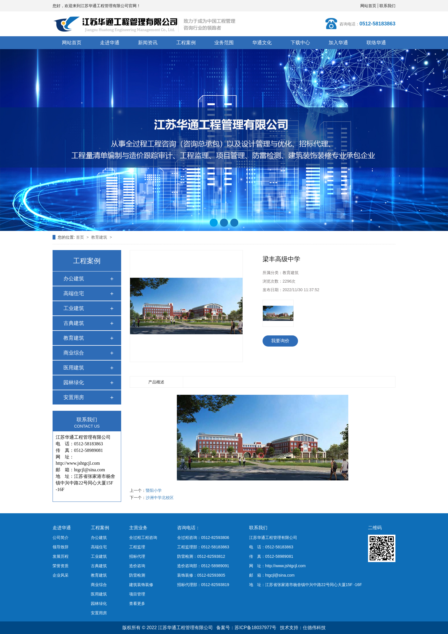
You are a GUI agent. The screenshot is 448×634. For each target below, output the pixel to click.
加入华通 (338, 42)
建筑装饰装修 (141, 584)
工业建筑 (73, 308)
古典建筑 (73, 323)
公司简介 (61, 537)
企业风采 (61, 575)
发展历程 (61, 556)
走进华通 (109, 42)
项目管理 (137, 594)
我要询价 (280, 340)
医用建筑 (73, 368)
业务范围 (224, 42)
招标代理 (137, 556)
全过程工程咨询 (143, 537)
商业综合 (73, 353)
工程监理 (137, 547)
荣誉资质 (61, 565)
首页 (80, 237)
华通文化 (262, 42)
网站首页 (368, 5)
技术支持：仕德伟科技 (303, 627)
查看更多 (137, 603)
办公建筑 (73, 278)
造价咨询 (137, 565)
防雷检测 (137, 575)
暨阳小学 (154, 490)
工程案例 (186, 42)
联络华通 (376, 42)
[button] (214, 223)
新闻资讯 (147, 42)
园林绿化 (73, 382)
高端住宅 (73, 293)
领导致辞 (61, 547)
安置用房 (73, 397)
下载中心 (300, 42)
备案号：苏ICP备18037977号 (246, 627)
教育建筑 (99, 237)
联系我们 (387, 5)
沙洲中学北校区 (160, 497)
